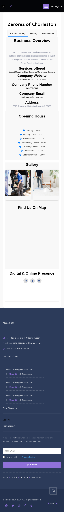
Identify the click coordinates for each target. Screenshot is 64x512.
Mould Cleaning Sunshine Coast (20, 369)
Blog (14, 477)
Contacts (36, 477)
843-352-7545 (32, 88)
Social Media (48, 33)
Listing (24, 477)
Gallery (33, 33)
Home (6, 477)
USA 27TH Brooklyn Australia (27, 343)
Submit (32, 465)
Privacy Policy (28, 457)
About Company (17, 33)
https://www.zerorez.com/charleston (31, 79)
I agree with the (19, 457)
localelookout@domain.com (25, 338)
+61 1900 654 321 (21, 348)
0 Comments (26, 374)
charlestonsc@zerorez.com (32, 97)
